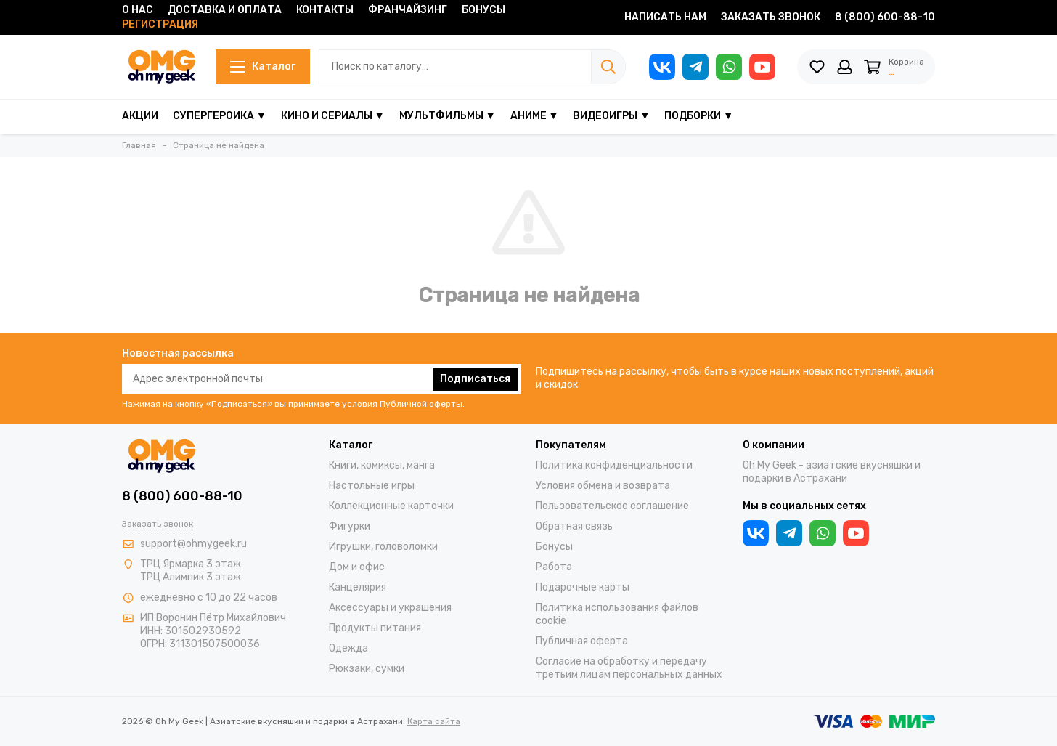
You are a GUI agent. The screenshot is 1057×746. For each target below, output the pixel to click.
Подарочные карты (582, 587)
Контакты (325, 10)
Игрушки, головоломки (383, 546)
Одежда (348, 648)
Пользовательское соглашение (612, 506)
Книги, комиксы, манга (382, 465)
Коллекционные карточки (391, 506)
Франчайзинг (407, 10)
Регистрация (160, 24)
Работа (554, 567)
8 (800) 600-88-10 (885, 17)
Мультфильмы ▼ (447, 116)
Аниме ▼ (534, 116)
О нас (137, 10)
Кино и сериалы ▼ (333, 116)
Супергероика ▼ (219, 116)
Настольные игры (372, 485)
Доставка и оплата (225, 10)
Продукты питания (375, 628)
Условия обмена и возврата (603, 485)
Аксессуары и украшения (390, 607)
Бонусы (483, 10)
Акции (140, 116)
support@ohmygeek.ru (193, 544)
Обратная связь (574, 526)
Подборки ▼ (698, 116)
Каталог (259, 66)
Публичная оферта (582, 641)
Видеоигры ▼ (611, 116)
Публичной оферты (421, 404)
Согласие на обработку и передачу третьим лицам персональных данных (629, 668)
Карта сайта (433, 721)
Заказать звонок (770, 17)
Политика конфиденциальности (614, 465)
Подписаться (475, 379)
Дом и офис (357, 567)
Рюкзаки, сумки (366, 668)
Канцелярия (357, 587)
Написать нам (665, 17)
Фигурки (349, 526)
